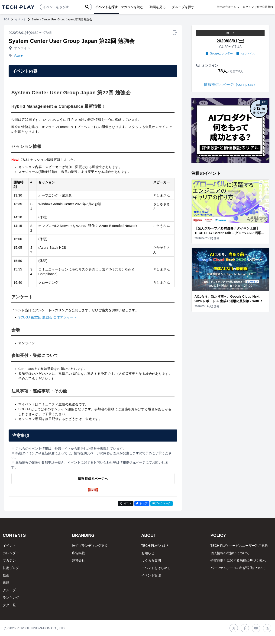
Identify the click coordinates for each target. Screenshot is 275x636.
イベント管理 (151, 575)
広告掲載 (78, 553)
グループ (9, 590)
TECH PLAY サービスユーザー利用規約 (239, 545)
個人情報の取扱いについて (229, 553)
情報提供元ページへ (93, 478)
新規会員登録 (264, 7)
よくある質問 (151, 560)
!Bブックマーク (161, 503)
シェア (142, 503)
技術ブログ (11, 568)
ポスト (126, 503)
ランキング (11, 597)
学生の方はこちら (228, 7)
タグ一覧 (9, 605)
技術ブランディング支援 (90, 545)
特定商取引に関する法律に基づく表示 (238, 560)
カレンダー (11, 553)
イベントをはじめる (156, 568)
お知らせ (147, 553)
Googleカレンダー (219, 53)
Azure (18, 55)
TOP (6, 19)
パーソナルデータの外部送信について (238, 568)
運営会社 (78, 560)
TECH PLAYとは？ (155, 545)
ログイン (248, 7)
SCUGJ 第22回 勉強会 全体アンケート (47, 317)
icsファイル (245, 53)
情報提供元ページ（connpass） (230, 84)
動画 (6, 575)
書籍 (6, 583)
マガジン (9, 560)
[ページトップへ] (18, 7)
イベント (20, 19)
